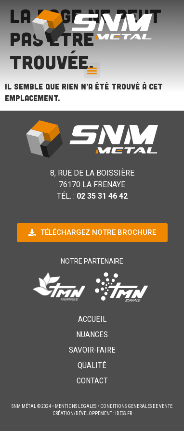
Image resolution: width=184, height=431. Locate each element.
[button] (92, 70)
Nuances (92, 334)
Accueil (92, 319)
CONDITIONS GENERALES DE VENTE (136, 406)
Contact (92, 380)
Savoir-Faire (92, 350)
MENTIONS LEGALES (75, 406)
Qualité (92, 365)
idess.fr (123, 413)
